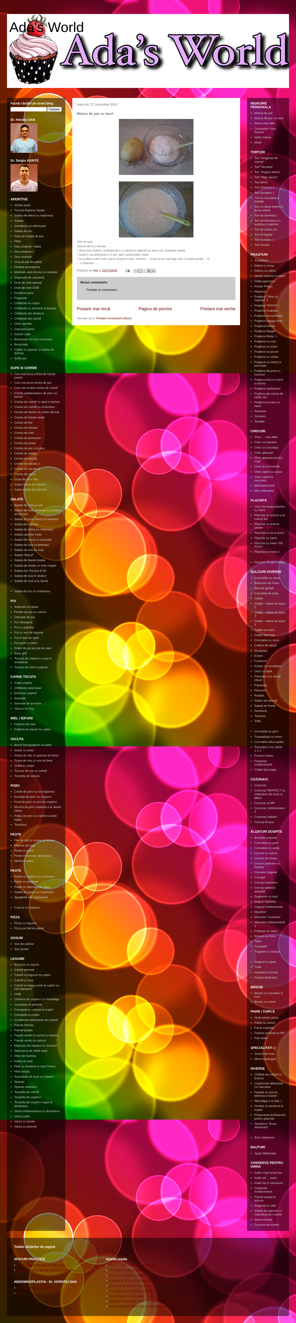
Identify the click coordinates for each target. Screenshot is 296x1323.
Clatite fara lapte (265, 769)
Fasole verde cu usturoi (30, 1040)
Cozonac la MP (264, 803)
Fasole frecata (23, 1025)
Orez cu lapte (263, 671)
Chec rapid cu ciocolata (263, 478)
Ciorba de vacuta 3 (27, 468)
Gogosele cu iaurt (266, 896)
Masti (258, 142)
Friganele (20, 298)
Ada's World (46, 27)
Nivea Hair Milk (264, 123)
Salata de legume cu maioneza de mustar (268, 1212)
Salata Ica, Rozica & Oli (30, 570)
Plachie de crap (24, 845)
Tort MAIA (261, 182)
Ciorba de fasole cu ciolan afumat (36, 412)
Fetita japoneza (264, 281)
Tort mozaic (262, 245)
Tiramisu (260, 716)
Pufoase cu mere (265, 931)
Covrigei (259, 877)
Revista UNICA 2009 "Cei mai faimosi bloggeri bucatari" (147, 1306)
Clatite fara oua (264, 635)
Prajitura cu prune (266, 351)
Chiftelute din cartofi (27, 318)
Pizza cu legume (25, 923)
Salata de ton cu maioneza (32, 591)
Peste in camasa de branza (32, 855)
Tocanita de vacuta (26, 776)
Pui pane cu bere (25, 643)
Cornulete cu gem (266, 731)
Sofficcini (20, 358)
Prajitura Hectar (264, 326)
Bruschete (21, 344)
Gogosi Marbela (265, 901)
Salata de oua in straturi (30, 576)
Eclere (258, 656)
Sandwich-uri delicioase (30, 226)
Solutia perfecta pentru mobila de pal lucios (47, 1270)
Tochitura (20, 824)
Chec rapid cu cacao (268, 471)
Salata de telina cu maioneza (33, 215)
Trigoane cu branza (267, 951)
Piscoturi (260, 690)
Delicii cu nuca (264, 265)
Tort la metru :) (264, 239)
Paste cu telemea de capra (32, 887)
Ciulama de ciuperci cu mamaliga (36, 999)
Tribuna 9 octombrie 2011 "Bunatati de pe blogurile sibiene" (149, 1301)
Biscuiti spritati (264, 588)
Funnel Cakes (263, 755)
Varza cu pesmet (25, 1126)
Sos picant (21, 949)
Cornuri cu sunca (265, 853)
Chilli (17, 994)
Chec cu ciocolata (266, 447)
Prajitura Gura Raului (268, 315)
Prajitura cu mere (265, 346)
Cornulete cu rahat (266, 848)
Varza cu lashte (24, 1121)
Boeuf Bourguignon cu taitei (33, 745)
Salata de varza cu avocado (33, 539)
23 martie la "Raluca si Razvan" (131, 1286)
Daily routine (262, 137)
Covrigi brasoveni (266, 882)
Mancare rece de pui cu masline (35, 272)
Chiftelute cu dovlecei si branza (35, 308)
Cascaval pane (24, 329)
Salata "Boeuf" (24, 555)
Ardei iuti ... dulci (265, 1178)
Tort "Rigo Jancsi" (266, 177)
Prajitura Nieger (264, 331)
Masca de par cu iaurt (268, 118)
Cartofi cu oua (23, 980)
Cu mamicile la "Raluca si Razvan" (133, 1291)
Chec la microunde (266, 466)
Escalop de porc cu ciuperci (32, 796)
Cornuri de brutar (265, 858)
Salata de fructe (264, 705)
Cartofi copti (22, 334)
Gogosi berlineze (265, 977)
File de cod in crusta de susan (34, 840)
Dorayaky (260, 650)
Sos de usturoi (24, 944)
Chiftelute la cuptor (26, 303)
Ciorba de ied (23, 422)
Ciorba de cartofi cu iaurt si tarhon (37, 402)
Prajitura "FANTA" (266, 305)
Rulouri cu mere (265, 936)
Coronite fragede (265, 872)
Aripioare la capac (26, 607)
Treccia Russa (264, 822)
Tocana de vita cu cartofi (30, 771)
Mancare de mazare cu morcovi (35, 1045)
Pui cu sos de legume (28, 632)
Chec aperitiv (23, 323)
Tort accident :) (264, 193)
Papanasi (260, 685)
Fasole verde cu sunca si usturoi (36, 1035)
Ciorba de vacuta (25, 458)
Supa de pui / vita (26, 479)
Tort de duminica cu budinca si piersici (267, 222)
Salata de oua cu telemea (31, 545)
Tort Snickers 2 (264, 187)
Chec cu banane (265, 442)
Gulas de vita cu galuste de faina (36, 755)
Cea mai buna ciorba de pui (32, 382)
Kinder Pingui (263, 286)
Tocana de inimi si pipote (30, 667)
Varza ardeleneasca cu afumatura (36, 1111)
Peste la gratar (24, 850)
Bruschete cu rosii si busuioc (33, 339)
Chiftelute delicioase (27, 688)
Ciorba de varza (25, 474)
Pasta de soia (23, 1061)
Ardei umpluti (23, 683)
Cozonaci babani (265, 816)
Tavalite (259, 421)
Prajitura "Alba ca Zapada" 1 (266, 298)
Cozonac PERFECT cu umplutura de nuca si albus (269, 794)
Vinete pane (22, 205)
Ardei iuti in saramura (268, 1183)
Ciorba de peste (25, 443)
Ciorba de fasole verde (29, 417)
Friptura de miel (24, 724)
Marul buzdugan (265, 1059)
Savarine (260, 411)
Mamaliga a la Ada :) (268, 1101)
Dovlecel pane (23, 293)
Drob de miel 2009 (26, 287)
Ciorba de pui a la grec (29, 448)
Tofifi (257, 721)
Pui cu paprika (23, 627)
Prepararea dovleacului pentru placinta (270, 1116)
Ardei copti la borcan (268, 1172)
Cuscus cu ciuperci (27, 907)
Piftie (17, 241)
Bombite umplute (265, 837)
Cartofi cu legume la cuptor (32, 975)
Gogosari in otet (265, 1205)
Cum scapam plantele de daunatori (41, 1265)
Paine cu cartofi (264, 1022)
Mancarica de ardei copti (30, 1050)
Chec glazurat (263, 452)
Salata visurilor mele (27, 534)
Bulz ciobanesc (264, 1137)
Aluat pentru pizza (266, 1017)
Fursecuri (260, 661)
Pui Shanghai (23, 622)
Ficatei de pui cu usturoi (30, 612)
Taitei (257, 941)
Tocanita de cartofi (26, 1092)
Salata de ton (23, 231)
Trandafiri (260, 946)
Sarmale (19, 698)
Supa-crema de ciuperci (30, 484)
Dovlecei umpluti (25, 693)
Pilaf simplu (22, 1071)
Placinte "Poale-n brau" (270, 562)
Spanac (19, 1081)
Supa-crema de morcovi (30, 489)
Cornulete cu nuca (266, 640)
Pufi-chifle (261, 1038)
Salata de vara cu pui (28, 505)
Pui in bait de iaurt (26, 638)
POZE (22, 1293)
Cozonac (260, 785)
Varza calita (22, 1116)
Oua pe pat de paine (28, 262)
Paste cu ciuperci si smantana (34, 876)
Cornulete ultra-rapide (269, 742)
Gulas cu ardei (24, 750)
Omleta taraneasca (27, 267)
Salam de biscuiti (265, 700)
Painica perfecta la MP (269, 1033)
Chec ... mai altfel (266, 437)
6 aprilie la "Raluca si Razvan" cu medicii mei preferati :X (148, 1280)
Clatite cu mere (264, 630)
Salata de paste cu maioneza (33, 892)
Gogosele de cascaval (29, 277)
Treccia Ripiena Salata (29, 210)
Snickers (260, 416)
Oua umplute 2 (24, 251)
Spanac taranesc (25, 1087)
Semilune (260, 711)
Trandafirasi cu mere (268, 736)
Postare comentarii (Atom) (113, 318)
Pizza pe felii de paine (29, 928)
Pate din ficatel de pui (28, 236)
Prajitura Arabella (265, 310)
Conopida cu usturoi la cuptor (34, 1009)
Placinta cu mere (265, 538)
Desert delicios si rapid (269, 276)
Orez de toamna (25, 1056)
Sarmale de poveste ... (29, 703)
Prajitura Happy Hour (268, 321)
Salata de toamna (26, 524)
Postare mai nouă (93, 308)
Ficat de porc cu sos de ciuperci (35, 802)
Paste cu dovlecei (26, 881)
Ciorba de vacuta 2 (27, 463)
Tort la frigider (263, 234)
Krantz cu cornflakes (268, 666)
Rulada (259, 695)
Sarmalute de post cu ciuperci (34, 1076)
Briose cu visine (264, 1001)
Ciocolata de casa (266, 593)
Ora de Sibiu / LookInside (127, 1296)
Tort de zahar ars (265, 229)
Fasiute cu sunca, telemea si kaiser (266, 1094)
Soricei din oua (264, 1053)
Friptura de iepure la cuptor (32, 729)
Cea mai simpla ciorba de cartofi (36, 388)
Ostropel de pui (24, 617)
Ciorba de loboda (25, 427)
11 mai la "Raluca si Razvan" (129, 1275)
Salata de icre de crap (29, 550)
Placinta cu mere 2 (266, 552)
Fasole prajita (23, 1030)
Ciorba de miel (24, 433)
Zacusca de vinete (266, 1224)
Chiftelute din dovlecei (29, 313)
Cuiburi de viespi (265, 645)
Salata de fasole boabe (29, 560)
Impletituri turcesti (266, 972)
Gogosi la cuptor (265, 962)
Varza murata (263, 1219)
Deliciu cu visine (265, 270)
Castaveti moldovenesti (263, 1190)
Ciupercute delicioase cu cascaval (268, 1085)
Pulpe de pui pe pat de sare (32, 648)
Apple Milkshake (265, 1153)
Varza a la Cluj (24, 708)
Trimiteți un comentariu (101, 290)
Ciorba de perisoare (27, 438)
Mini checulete (264, 490)
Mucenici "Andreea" (267, 917)
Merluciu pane (23, 861)
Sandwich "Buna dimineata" (265, 1125)
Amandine (261, 260)
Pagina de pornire (155, 308)
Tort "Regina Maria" (267, 172)
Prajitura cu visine (266, 357)
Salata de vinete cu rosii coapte (35, 565)
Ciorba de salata (25, 453)
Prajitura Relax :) (265, 336)
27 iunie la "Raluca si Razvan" (130, 1270)
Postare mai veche (217, 308)
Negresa (260, 291)
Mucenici (260, 912)
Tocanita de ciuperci (27, 1097)
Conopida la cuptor (27, 1015)
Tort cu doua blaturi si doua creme (268, 208)
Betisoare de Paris (266, 583)
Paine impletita (264, 1028)
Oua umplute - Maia (27, 246)
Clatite (258, 598)
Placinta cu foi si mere (269, 533)
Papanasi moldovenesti (263, 762)
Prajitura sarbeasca (267, 388)
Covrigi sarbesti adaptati (264, 889)
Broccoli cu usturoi (26, 964)
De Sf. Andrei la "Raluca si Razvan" (133, 1265)
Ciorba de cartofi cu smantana (34, 407)
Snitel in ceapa (24, 765)
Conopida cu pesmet (28, 1004)
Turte (257, 967)
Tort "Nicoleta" (263, 167)
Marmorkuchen (264, 485)
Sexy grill (20, 653)
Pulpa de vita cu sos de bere (33, 760)
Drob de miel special (28, 282)
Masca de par (263, 113)
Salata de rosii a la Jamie (31, 581)
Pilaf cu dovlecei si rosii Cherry (34, 1066)
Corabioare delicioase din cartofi (36, 1020)
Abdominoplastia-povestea (35, 1287)
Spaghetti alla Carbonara (31, 897)
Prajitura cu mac (265, 341)
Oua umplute (22, 256)
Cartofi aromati (24, 969)
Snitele (19, 221)
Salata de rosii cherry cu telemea (36, 519)
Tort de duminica (265, 215)
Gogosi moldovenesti (268, 907)
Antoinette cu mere (267, 578)
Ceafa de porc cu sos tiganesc (34, 791)
